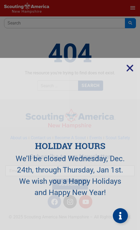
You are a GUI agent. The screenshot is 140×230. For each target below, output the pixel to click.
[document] (70, 115)
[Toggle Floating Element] (120, 215)
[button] (130, 129)
